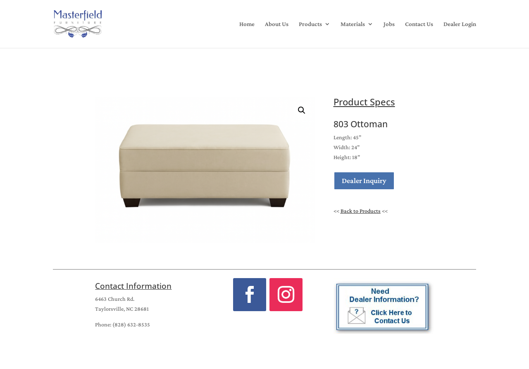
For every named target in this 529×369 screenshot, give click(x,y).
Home (247, 24)
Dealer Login (459, 24)
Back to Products (361, 210)
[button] (301, 110)
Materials (353, 24)
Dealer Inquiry (364, 180)
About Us (276, 24)
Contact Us (419, 24)
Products (310, 24)
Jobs (389, 24)
